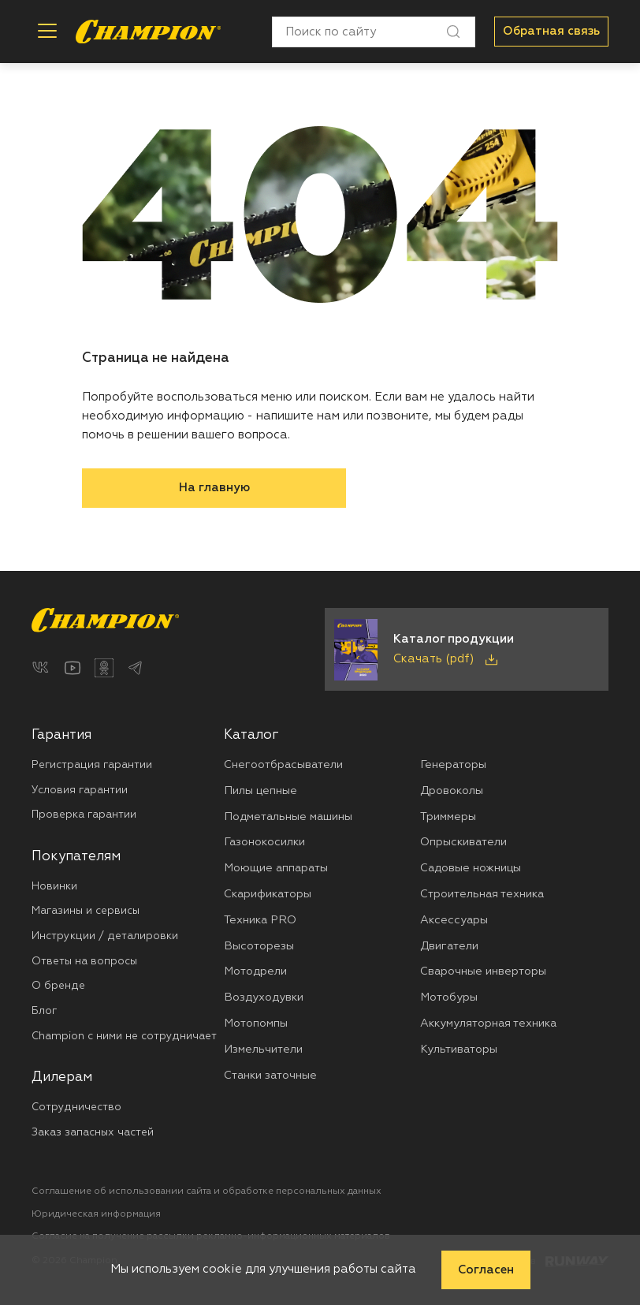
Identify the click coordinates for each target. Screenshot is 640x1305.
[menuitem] (128, 775)
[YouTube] (72, 668)
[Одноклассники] (104, 668)
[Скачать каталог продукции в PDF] (466, 649)
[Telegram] (135, 668)
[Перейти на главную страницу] (148, 31)
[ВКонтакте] (41, 668)
